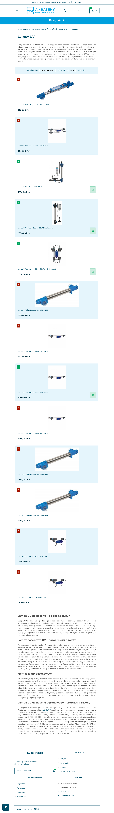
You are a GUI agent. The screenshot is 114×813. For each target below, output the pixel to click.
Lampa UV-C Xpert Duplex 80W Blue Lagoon (35, 228)
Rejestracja (21, 788)
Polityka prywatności (68, 771)
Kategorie (57, 20)
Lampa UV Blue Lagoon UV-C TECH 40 (33, 474)
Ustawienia (21, 792)
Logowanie (21, 784)
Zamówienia (21, 796)
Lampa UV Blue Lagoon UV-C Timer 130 (33, 105)
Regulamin (65, 763)
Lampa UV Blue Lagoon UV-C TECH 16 (33, 515)
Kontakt (63, 767)
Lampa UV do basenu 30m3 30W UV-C (33, 392)
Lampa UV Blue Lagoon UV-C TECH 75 (33, 310)
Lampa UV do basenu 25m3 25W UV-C (33, 556)
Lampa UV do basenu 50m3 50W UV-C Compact (37, 269)
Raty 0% (63, 759)
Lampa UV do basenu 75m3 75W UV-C (33, 351)
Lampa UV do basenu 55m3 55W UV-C (33, 433)
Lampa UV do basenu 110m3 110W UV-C (33, 146)
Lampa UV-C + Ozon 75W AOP (30, 187)
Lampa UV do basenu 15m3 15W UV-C (32, 597)
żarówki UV (46, 710)
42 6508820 (77, 2)
